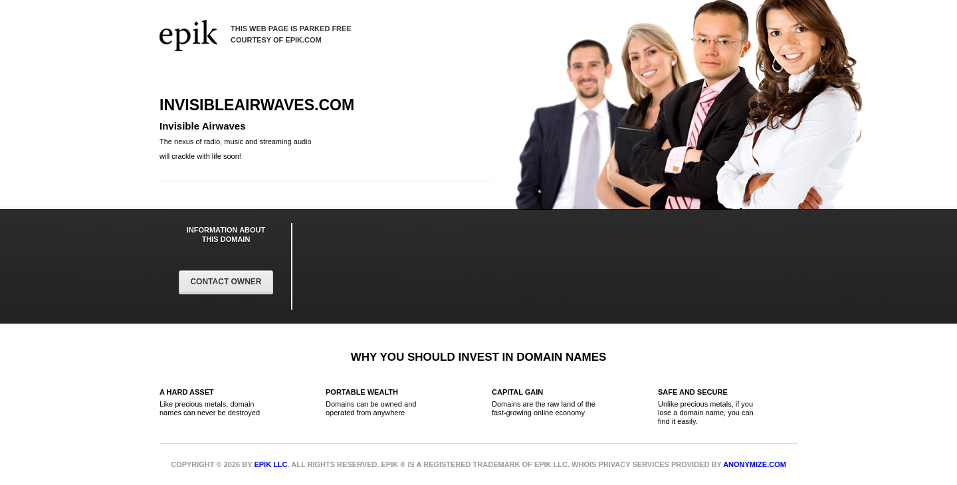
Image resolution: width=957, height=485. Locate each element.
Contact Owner (225, 281)
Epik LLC (270, 464)
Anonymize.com (754, 464)
